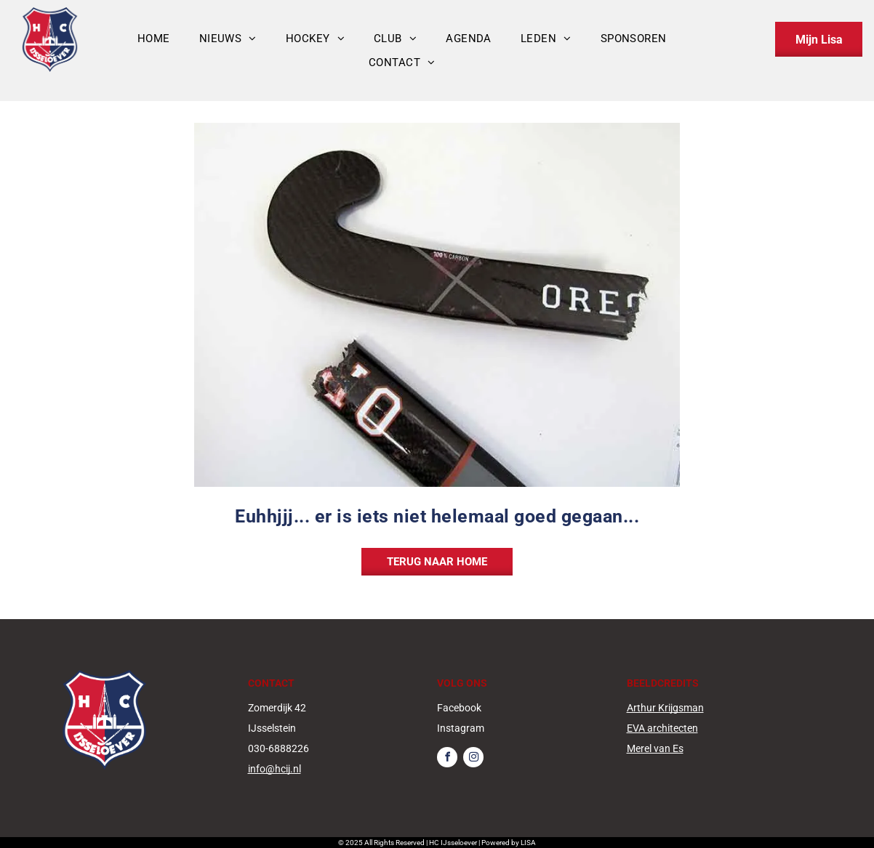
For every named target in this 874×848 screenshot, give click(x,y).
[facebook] (447, 759)
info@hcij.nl (274, 769)
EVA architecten (662, 728)
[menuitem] (154, 39)
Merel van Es (655, 748)
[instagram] (473, 759)
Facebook (459, 708)
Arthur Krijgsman (665, 708)
